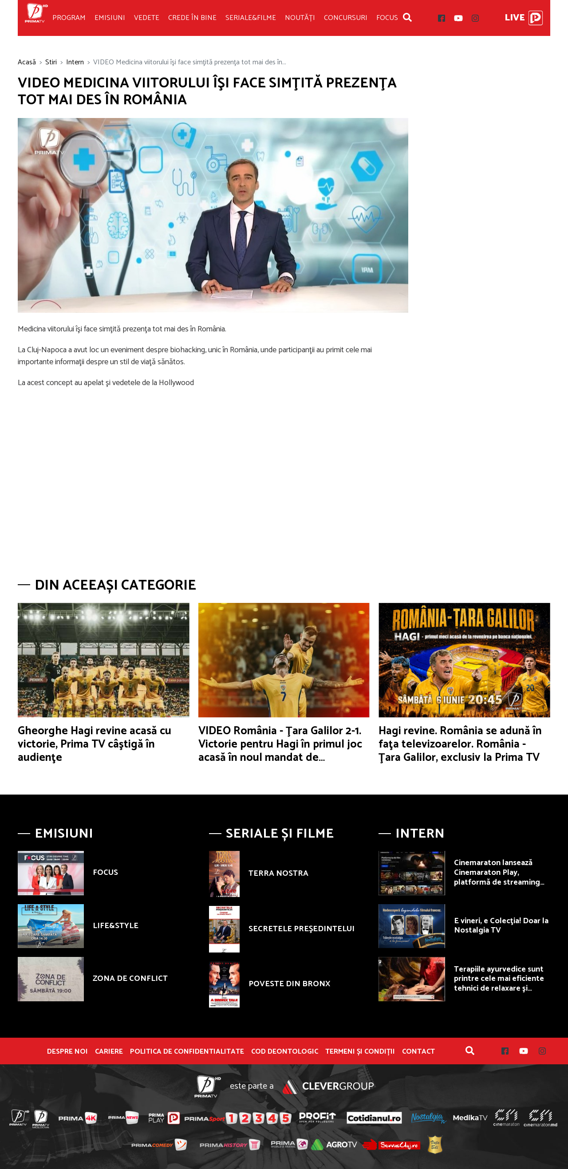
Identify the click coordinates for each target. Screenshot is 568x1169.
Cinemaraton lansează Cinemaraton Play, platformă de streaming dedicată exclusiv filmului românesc (499, 882)
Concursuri (345, 18)
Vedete (146, 18)
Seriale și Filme (280, 834)
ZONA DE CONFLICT (130, 978)
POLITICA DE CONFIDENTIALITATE (187, 1052)
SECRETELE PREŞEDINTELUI (301, 929)
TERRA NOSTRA (278, 873)
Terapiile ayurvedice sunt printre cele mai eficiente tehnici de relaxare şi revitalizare (499, 984)
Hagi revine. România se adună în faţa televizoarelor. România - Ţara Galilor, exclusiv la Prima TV (460, 744)
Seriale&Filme (250, 18)
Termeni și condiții (360, 1052)
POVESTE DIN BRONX (289, 984)
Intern (75, 62)
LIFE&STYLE (115, 926)
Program (69, 18)
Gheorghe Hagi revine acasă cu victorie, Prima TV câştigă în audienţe (94, 744)
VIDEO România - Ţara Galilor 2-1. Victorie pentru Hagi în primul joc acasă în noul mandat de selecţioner (280, 751)
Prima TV (36, 18)
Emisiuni (110, 18)
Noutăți (300, 18)
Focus (387, 18)
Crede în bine (192, 18)
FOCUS (105, 872)
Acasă (27, 62)
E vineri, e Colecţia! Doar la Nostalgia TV (501, 925)
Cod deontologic (284, 1052)
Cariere (109, 1052)
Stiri (51, 62)
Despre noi (67, 1052)
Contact (418, 1052)
